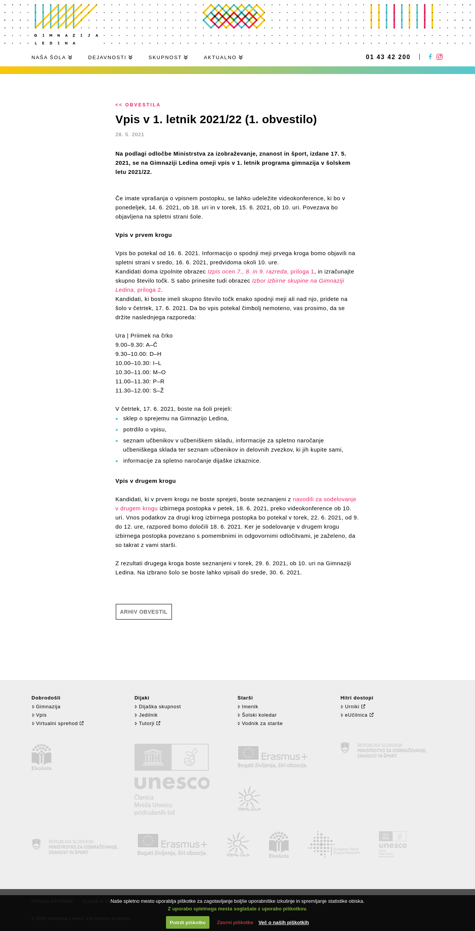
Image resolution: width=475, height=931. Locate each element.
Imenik (247, 706)
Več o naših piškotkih (283, 922)
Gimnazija (46, 706)
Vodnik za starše (260, 723)
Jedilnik (146, 715)
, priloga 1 (261, 271)
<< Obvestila (138, 105)
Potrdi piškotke (188, 922)
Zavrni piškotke (235, 922)
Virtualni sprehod (55, 723)
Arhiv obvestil (143, 612)
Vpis (39, 715)
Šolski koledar (257, 715)
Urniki (349, 706)
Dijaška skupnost (157, 706)
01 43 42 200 (388, 57)
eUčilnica (353, 715)
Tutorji (144, 723)
